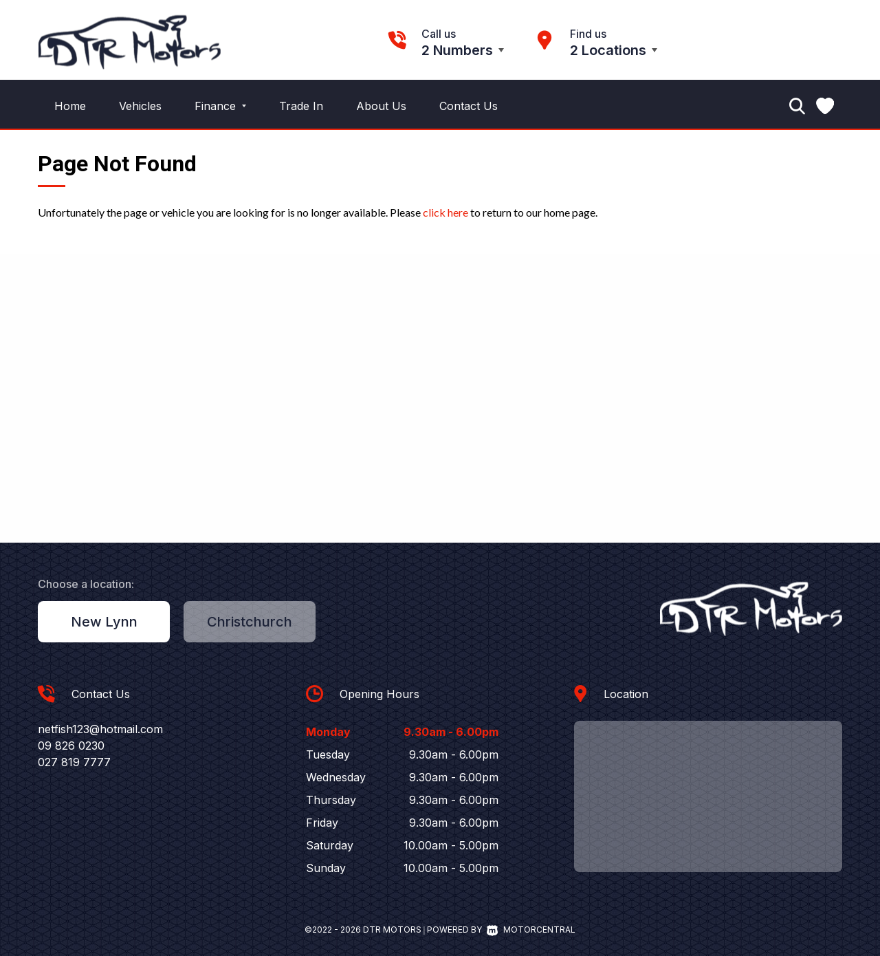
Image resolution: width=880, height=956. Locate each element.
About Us (381, 106)
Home (70, 106)
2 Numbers (457, 50)
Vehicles (140, 106)
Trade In (301, 106)
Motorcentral (531, 929)
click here (445, 212)
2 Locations (608, 50)
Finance (220, 106)
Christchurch (249, 621)
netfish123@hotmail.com (100, 729)
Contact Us (468, 106)
